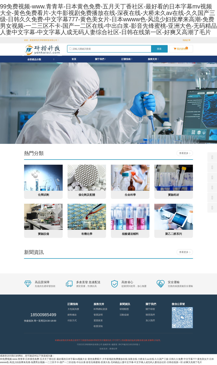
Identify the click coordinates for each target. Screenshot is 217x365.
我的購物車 (181, 49)
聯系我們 (150, 316)
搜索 (159, 49)
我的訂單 (186, 40)
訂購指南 (126, 60)
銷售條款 (72, 316)
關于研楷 (150, 310)
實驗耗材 (173, 195)
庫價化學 (113, 350)
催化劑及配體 (87, 195)
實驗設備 (43, 234)
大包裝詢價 (73, 310)
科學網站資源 (100, 310)
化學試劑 (43, 195)
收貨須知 (98, 327)
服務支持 (153, 60)
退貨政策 (98, 321)
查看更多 (185, 154)
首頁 (74, 60)
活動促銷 (124, 316)
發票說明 (98, 316)
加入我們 (150, 321)
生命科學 (130, 195)
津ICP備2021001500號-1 (129, 345)
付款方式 (72, 321)
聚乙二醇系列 (173, 234)
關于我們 (100, 60)
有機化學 (87, 234)
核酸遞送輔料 (130, 234)
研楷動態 (124, 310)
